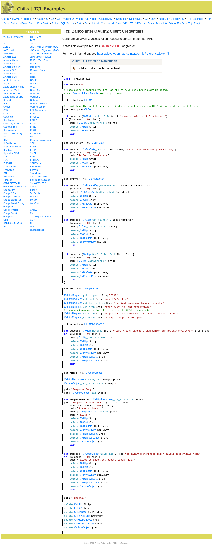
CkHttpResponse (94, 323)
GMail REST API (11, 183)
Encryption (8, 170)
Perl (209, 18)
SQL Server (67, 23)
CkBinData (97, 142)
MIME (33, 63)
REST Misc (35, 133)
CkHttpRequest (91, 288)
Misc (32, 73)
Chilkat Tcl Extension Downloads (100, 68)
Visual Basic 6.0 (157, 23)
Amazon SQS (10, 77)
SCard (33, 146)
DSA (5, 140)
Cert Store (8, 117)
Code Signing (10, 126)
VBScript (140, 23)
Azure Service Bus (12, 93)
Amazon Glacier (11, 60)
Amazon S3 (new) (12, 67)
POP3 (33, 123)
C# (52, 18)
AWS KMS (8, 50)
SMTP (33, 153)
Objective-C (177, 18)
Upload (33, 200)
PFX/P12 (34, 117)
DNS (5, 136)
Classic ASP (106, 18)
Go (146, 18)
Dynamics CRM (11, 153)
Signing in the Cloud (40, 180)
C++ (59, 18)
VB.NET (128, 23)
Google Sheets (10, 213)
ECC (5, 160)
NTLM (33, 77)
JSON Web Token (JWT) (42, 53)
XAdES (33, 210)
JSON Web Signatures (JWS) (44, 50)
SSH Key (34, 160)
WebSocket (35, 203)
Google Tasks (10, 216)
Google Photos (10, 210)
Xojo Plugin (194, 23)
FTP (5, 173)
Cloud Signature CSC (14, 123)
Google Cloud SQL (12, 200)
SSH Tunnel (36, 163)
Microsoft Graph (38, 70)
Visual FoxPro (177, 23)
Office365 (35, 90)
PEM (32, 113)
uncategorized (37, 230)
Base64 (7, 100)
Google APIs (9, 193)
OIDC (33, 87)
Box (5, 103)
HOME (16, 18)
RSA (32, 136)
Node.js (163, 18)
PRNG (33, 126)
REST (33, 130)
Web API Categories (13, 37)
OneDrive (35, 93)
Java (153, 18)
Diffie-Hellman (10, 143)
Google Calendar (11, 196)
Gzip (5, 220)
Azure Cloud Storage (13, 87)
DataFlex (121, 18)
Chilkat (5, 18)
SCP (32, 143)
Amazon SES (9, 70)
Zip (31, 223)
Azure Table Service (13, 97)
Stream (33, 190)
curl (32, 226)
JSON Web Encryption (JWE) (44, 47)
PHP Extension (195, 18)
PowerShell (28, 23)
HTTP (6, 226)
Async (6, 83)
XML (32, 213)
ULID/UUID (35, 196)
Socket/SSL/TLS (38, 183)
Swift (79, 23)
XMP (32, 220)
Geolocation (9, 190)
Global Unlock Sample (86, 93)
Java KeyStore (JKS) (40, 57)
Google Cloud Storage (14, 203)
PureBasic (43, 23)
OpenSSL (35, 97)
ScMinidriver (36, 166)
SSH (32, 156)
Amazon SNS (10, 73)
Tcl (86, 23)
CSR (5, 110)
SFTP (33, 150)
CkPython (91, 18)
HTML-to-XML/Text (12, 223)
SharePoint (35, 173)
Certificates (8, 120)
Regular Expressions (40, 140)
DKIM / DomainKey (12, 133)
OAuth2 (34, 83)
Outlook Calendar (38, 103)
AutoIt (40, 18)
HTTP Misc (35, 37)
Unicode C (97, 23)
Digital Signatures (12, 146)
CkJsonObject (94, 372)
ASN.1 (6, 47)
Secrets (34, 170)
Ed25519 (7, 163)
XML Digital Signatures (41, 216)
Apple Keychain (11, 80)
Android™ (28, 18)
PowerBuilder (11, 23)
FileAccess (8, 176)
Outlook (34, 100)
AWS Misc (8, 53)
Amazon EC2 (9, 57)
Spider (33, 186)
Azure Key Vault (11, 90)
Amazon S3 (9, 63)
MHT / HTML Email (39, 60)
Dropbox (7, 150)
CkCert (88, 109)
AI (4, 43)
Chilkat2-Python (73, 18)
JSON (33, 43)
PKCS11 (34, 120)
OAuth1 (34, 80)
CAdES (7, 107)
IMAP (33, 40)
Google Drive (9, 206)
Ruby (55, 23)
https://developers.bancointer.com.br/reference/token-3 (133, 53)
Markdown (35, 67)
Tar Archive (35, 193)
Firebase (7, 180)
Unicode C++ (113, 23)
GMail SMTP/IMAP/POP (15, 186)
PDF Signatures (38, 110)
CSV (5, 113)
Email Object (9, 166)
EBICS (6, 156)
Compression (9, 130)
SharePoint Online (39, 176)
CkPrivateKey (96, 178)
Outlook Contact (38, 107)
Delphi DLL (135, 18)
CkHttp (88, 99)
